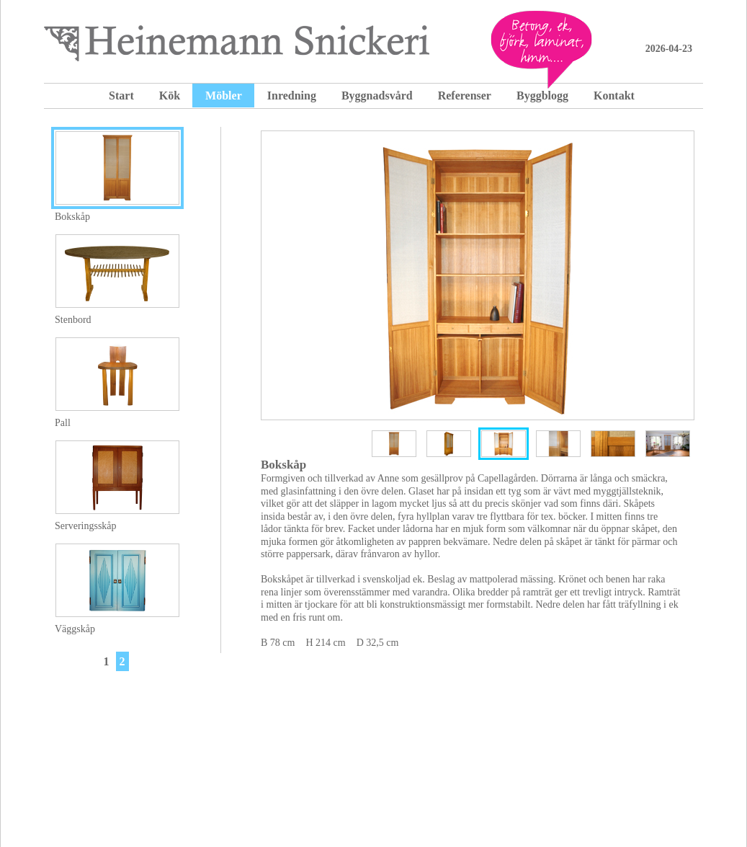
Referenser (464, 95)
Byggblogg (542, 95)
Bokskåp (72, 216)
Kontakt (614, 95)
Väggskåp (75, 629)
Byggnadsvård (377, 95)
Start (121, 95)
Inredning (291, 95)
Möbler (223, 95)
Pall (63, 422)
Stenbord (73, 319)
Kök (169, 95)
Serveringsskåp (86, 525)
